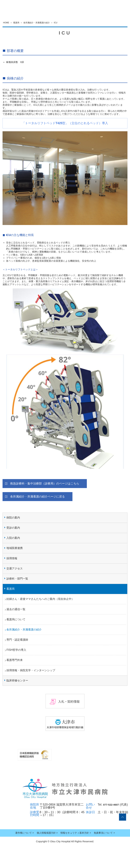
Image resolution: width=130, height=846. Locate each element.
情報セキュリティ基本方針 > (75, 832)
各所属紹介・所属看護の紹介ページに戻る (37, 496)
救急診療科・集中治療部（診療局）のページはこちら (44, 483)
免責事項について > (104, 832)
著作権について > (24, 832)
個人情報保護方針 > (47, 832)
